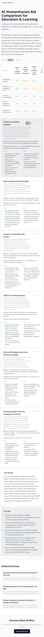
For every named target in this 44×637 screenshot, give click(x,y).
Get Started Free (22, 631)
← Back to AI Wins (7, 3)
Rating (10, 60)
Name (17, 60)
